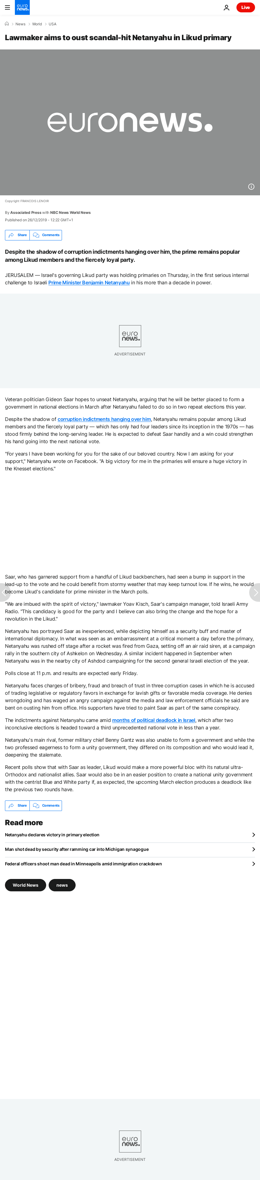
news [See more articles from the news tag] (62, 885)
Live (245, 7)
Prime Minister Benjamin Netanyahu (89, 282)
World (37, 24)
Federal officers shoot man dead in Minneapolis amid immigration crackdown (83, 863)
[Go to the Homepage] (22, 7)
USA (52, 24)
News (20, 24)
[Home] (7, 24)
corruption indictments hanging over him (104, 419)
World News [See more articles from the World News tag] (25, 885)
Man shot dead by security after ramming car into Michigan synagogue (76, 849)
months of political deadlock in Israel (153, 720)
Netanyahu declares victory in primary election (52, 834)
